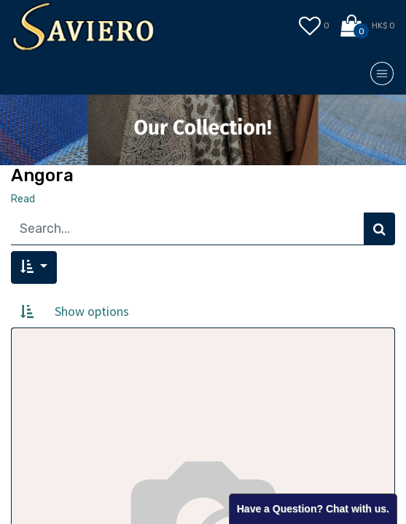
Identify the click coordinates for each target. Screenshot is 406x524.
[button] (34, 267)
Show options (92, 311)
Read (23, 199)
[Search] (379, 229)
